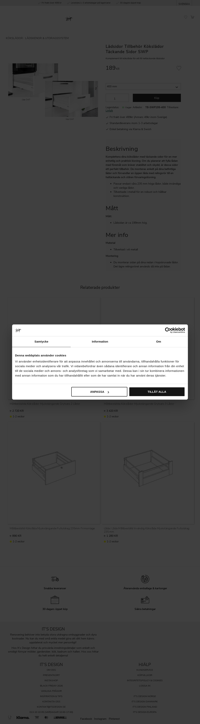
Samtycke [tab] (41, 341)
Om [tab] (158, 341)
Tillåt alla (157, 391)
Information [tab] (100, 341)
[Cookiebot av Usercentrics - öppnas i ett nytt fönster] (168, 330)
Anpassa (99, 391)
